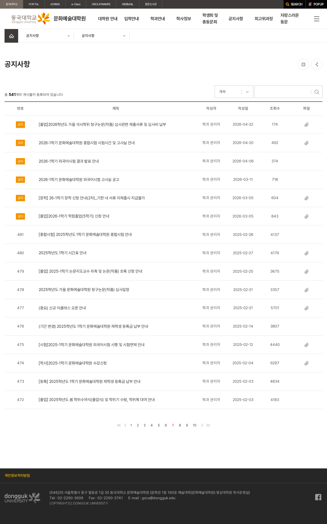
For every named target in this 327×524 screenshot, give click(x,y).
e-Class (75, 4)
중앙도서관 (150, 4)
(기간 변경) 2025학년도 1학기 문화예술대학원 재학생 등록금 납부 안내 (93, 326)
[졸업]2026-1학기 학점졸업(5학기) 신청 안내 (74, 216)
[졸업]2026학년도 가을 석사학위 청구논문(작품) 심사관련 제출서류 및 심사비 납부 (102, 124)
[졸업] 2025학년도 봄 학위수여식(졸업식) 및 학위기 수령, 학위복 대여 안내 (97, 399)
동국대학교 (11, 4)
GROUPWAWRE (101, 4)
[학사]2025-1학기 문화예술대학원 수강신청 (73, 363)
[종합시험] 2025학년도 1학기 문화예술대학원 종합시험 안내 (85, 234)
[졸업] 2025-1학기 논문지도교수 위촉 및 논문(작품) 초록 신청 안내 (90, 271)
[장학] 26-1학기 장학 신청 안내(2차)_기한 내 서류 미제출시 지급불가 (92, 198)
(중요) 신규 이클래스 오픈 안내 (62, 308)
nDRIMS (55, 4)
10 (194, 425)
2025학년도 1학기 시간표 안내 (62, 252)
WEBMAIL (127, 4)
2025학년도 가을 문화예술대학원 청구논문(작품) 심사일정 (84, 289)
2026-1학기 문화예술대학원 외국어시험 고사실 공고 (79, 179)
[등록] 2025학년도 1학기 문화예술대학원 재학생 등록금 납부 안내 (89, 381)
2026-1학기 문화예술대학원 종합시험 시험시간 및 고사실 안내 (87, 142)
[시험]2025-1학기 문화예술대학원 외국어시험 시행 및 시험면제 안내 (91, 344)
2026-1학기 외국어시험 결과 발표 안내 (69, 161)
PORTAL (34, 4)
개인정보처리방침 (17, 475)
